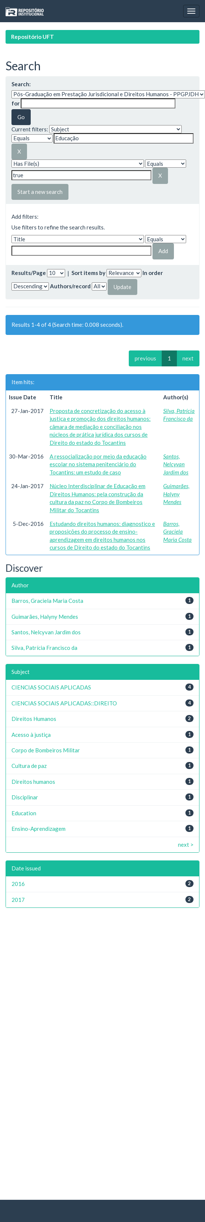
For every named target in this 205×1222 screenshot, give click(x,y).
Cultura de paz (29, 765)
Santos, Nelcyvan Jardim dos (175, 464)
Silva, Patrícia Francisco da (44, 647)
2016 (18, 883)
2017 (18, 899)
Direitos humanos (33, 781)
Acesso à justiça (31, 734)
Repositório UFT (32, 36)
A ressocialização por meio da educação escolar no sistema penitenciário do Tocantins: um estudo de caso (98, 464)
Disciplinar (24, 797)
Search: (21, 84)
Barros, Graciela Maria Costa (177, 531)
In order (152, 272)
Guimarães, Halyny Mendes (176, 494)
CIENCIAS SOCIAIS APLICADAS (51, 687)
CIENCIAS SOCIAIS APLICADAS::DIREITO (64, 703)
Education (23, 813)
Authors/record (70, 286)
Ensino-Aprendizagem (38, 828)
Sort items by (88, 272)
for (15, 103)
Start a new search (40, 191)
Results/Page (28, 272)
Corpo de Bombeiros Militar (45, 750)
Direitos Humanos (33, 718)
